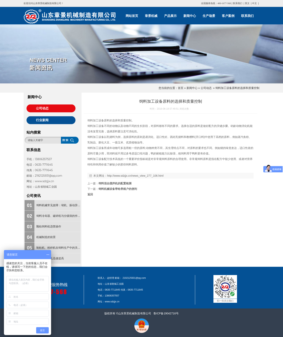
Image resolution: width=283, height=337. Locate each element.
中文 (254, 3)
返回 (90, 194)
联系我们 (237, 3)
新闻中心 (192, 88)
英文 (247, 3)
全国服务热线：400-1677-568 (216, 3)
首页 (180, 88)
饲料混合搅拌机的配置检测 (114, 183)
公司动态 (206, 88)
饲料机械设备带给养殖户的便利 (117, 188)
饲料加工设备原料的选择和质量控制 (237, 88)
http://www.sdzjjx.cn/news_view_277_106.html (135, 175)
